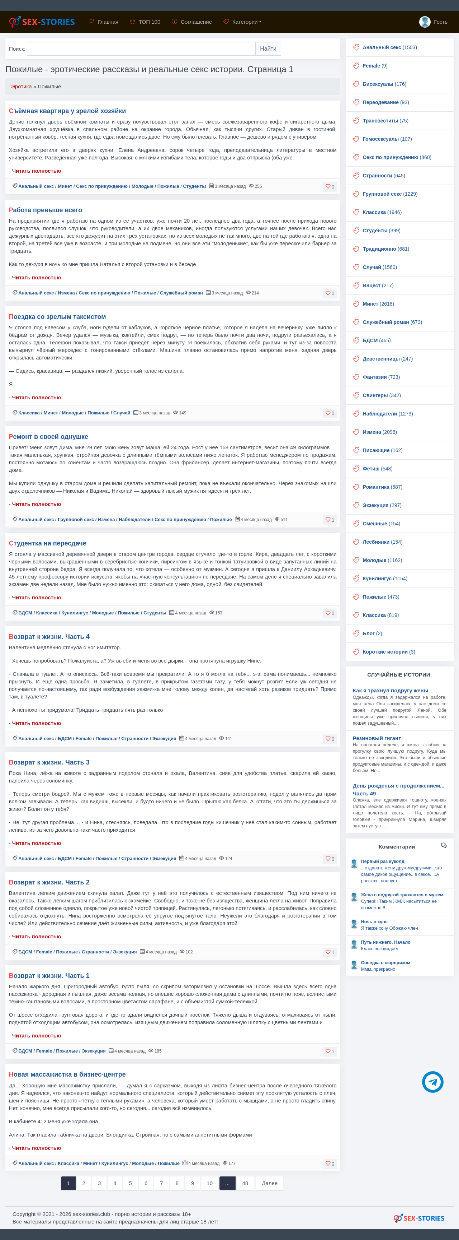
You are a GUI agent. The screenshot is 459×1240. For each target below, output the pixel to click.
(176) (385, 84)
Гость (433, 22)
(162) (383, 450)
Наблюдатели (135, 519)
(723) (381, 377)
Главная (103, 22)
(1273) (388, 414)
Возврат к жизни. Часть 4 (49, 636)
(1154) (385, 578)
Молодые (142, 186)
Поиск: (18, 49)
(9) (375, 66)
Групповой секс (76, 519)
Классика (29, 412)
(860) (397, 157)
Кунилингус (74, 613)
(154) (382, 523)
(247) (388, 359)
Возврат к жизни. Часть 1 (49, 975)
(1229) (390, 194)
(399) (382, 230)
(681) (386, 249)
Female (84, 738)
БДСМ (25, 613)
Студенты (194, 186)
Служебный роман (181, 293)
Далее (270, 1183)
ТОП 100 (145, 22)
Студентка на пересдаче (47, 543)
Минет (65, 186)
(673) (392, 322)
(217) (378, 285)
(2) (372, 633)
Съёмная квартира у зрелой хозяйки (67, 111)
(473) (381, 597)
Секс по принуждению (102, 186)
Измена (66, 293)
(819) (381, 615)
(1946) (382, 212)
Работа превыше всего (45, 210)
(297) (382, 505)
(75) (385, 121)
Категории (240, 22)
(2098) (380, 432)
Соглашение (192, 22)
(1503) (390, 47)
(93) (386, 102)
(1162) (382, 560)
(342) (382, 395)
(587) (383, 487)
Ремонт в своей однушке (48, 436)
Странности (134, 738)
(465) (377, 340)
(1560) (380, 267)
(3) (389, 652)
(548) (378, 469)
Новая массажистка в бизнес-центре (67, 1074)
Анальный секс (36, 186)
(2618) (378, 304)
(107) (387, 139)
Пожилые (168, 186)
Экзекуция (164, 738)
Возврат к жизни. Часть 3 (49, 762)
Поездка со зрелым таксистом (57, 316)
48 (245, 1183)
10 (210, 1183)
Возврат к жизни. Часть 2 (49, 882)
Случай (121, 412)
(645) (384, 175)
